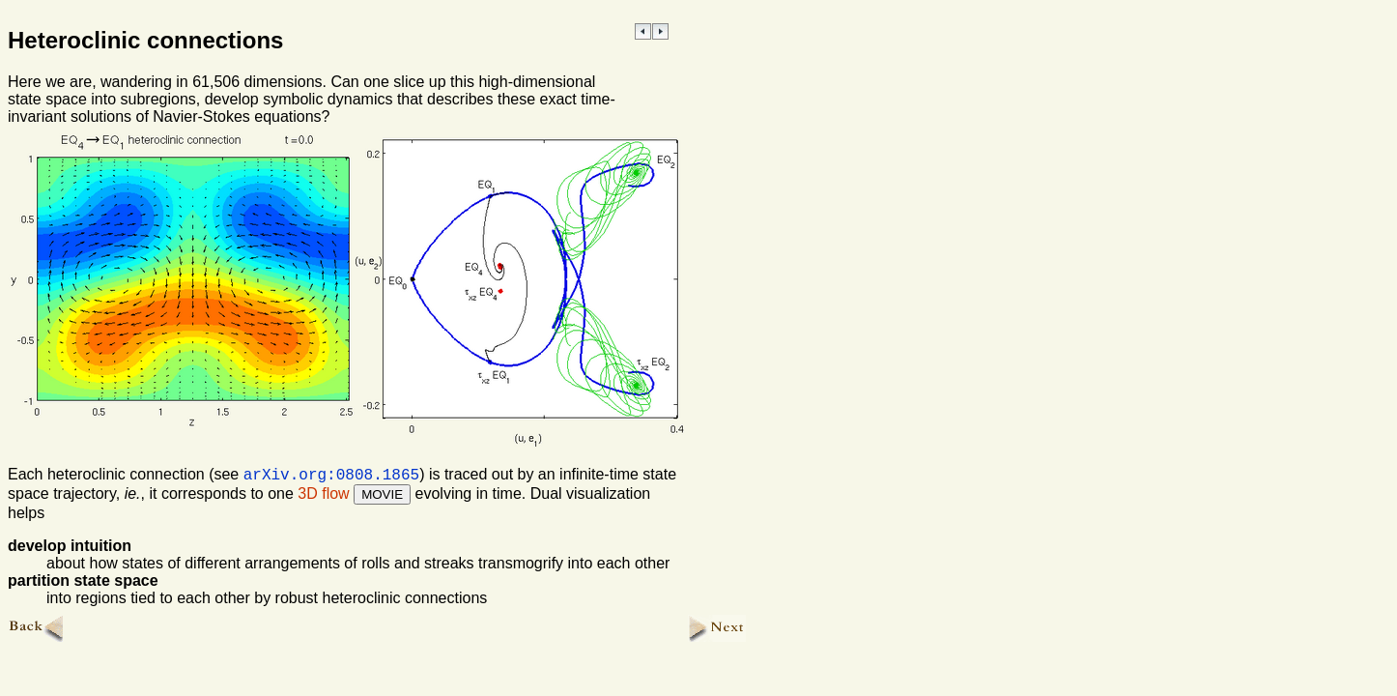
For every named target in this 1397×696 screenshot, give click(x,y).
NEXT (660, 31)
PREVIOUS (643, 31)
